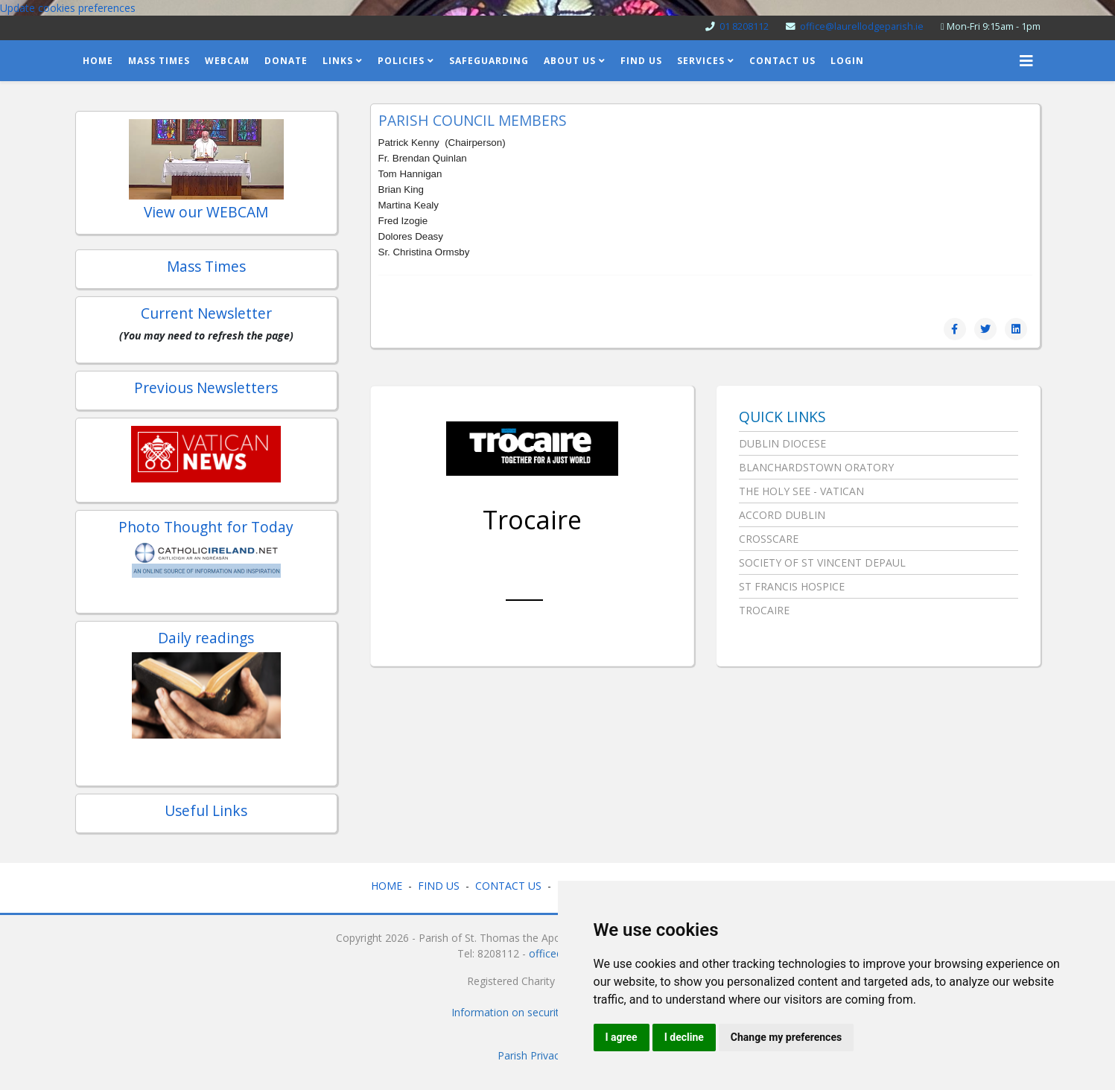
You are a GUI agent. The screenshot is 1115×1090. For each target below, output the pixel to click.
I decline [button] (684, 1037)
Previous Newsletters (206, 387)
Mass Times (159, 60)
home (98, 60)
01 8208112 (744, 26)
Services (701, 60)
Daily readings (206, 638)
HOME (386, 886)
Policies (401, 60)
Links (338, 60)
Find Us (641, 60)
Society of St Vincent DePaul (822, 562)
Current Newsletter (206, 313)
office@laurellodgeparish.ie (862, 26)
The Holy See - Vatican (801, 491)
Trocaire (532, 519)
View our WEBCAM (206, 212)
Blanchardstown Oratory (816, 467)
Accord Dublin (782, 515)
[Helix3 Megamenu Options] (1026, 60)
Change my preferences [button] (786, 1037)
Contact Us (782, 60)
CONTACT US (508, 886)
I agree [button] (622, 1037)
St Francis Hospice (792, 586)
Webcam (227, 60)
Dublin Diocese (782, 443)
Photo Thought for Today (205, 527)
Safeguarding (489, 60)
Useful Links (206, 810)
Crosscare (768, 539)
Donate (286, 60)
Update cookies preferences (68, 8)
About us (570, 60)
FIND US (439, 886)
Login (847, 60)
